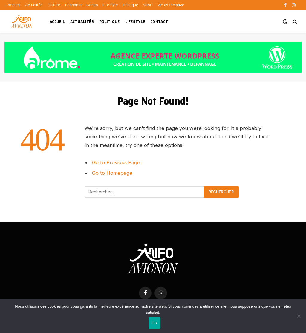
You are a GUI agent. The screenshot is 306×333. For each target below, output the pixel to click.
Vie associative (170, 5)
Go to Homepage (112, 173)
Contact (159, 21)
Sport (148, 5)
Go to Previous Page (116, 162)
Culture (54, 5)
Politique (130, 5)
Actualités (34, 5)
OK (154, 323)
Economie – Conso (81, 5)
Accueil (14, 5)
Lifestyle (110, 5)
